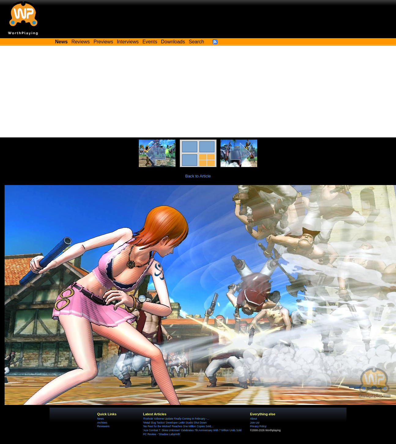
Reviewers (103, 426)
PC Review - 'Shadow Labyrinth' (161, 434)
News (100, 418)
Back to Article (198, 176)
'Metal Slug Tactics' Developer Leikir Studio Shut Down (175, 422)
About (253, 418)
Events (149, 41)
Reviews (81, 41)
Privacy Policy (258, 426)
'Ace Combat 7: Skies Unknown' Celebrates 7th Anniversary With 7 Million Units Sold (192, 430)
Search (196, 41)
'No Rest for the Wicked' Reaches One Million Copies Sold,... (178, 426)
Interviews (128, 41)
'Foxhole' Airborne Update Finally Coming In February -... (176, 418)
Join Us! (255, 422)
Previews (103, 41)
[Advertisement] (198, 91)
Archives (102, 422)
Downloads (173, 41)
